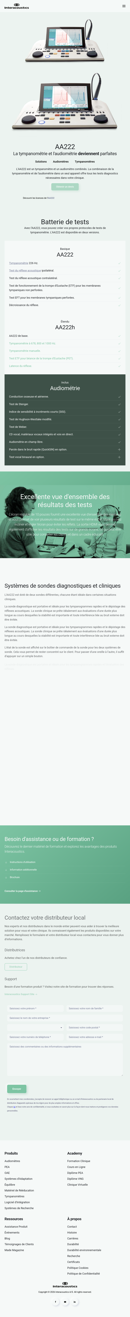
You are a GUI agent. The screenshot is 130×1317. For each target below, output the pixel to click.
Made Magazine (14, 1250)
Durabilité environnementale (84, 1250)
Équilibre (10, 1184)
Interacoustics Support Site (19, 994)
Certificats (73, 1262)
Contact (72, 1226)
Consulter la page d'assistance (21, 891)
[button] (123, 6)
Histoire (72, 1232)
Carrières (72, 1238)
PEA (7, 1167)
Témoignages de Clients (19, 1244)
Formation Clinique (78, 1161)
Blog (7, 1238)
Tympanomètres (85, 161)
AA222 (51, 198)
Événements (12, 1232)
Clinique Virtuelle (77, 1184)
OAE (7, 1172)
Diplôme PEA (75, 1172)
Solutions (41, 161)
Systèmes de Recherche (19, 1208)
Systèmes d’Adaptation (18, 1178)
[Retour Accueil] (17, 6)
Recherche (73, 1256)
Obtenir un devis (65, 186)
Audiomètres (61, 161)
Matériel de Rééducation (19, 1190)
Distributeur (15, 966)
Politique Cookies (77, 1267)
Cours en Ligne (76, 1167)
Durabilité (73, 1244)
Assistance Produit (16, 1226)
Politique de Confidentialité (83, 1273)
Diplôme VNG (75, 1178)
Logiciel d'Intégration (17, 1202)
